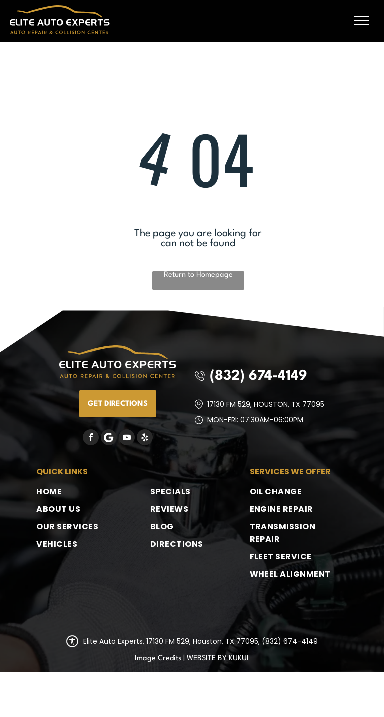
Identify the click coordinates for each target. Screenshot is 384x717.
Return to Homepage (198, 275)
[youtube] (127, 438)
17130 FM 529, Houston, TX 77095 (266, 404)
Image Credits (158, 658)
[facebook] (91, 438)
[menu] (362, 21)
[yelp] (145, 438)
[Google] (109, 438)
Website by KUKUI (218, 658)
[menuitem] (77, 491)
